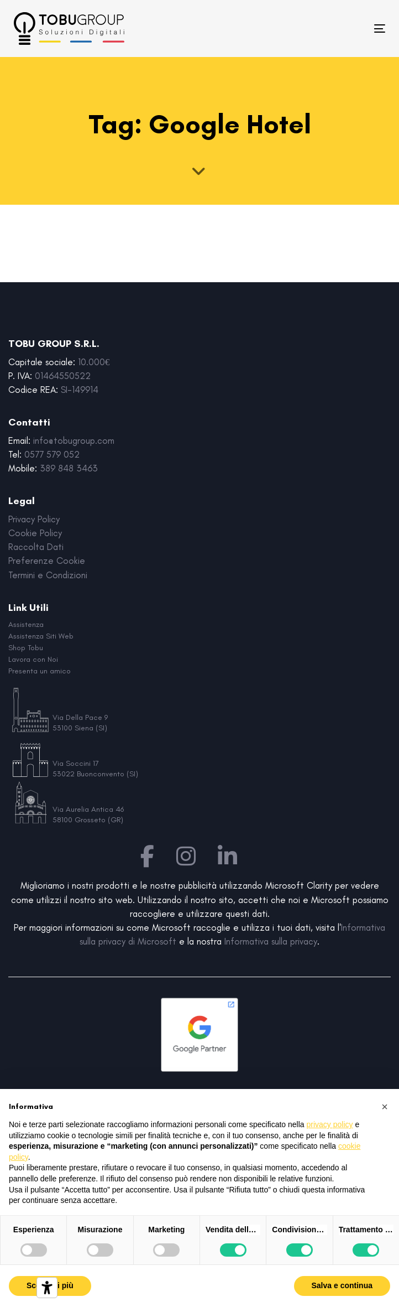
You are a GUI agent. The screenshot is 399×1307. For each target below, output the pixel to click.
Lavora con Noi (33, 659)
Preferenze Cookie (46, 560)
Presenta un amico (39, 671)
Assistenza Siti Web (41, 636)
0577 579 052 (52, 454)
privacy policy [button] (330, 1124)
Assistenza (26, 624)
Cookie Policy (35, 532)
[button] (384, 1107)
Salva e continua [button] (342, 1285)
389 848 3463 (69, 468)
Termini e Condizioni (47, 574)
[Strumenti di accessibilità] (46, 1287)
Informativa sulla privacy (270, 941)
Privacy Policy (34, 519)
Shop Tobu (25, 647)
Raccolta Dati (36, 546)
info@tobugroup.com (73, 440)
